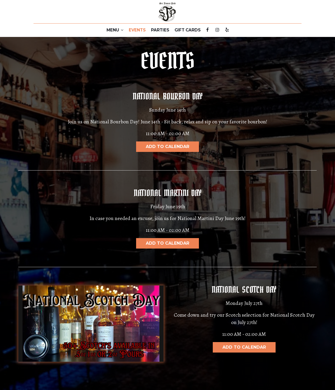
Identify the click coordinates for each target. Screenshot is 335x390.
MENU (115, 30)
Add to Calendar (167, 146)
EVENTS (137, 30)
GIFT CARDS (188, 30)
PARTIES (160, 30)
